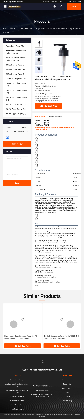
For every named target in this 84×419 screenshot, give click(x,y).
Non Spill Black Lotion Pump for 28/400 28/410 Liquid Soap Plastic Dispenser (61, 337)
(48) (16, 109)
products (12, 29)
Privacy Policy (67, 401)
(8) (15, 65)
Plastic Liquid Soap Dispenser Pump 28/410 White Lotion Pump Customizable (20, 337)
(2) (16, 52)
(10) (16, 59)
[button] (38, 72)
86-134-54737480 (74, 1)
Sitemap (67, 396)
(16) (16, 105)
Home (5, 29)
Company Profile (67, 380)
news (67, 392)
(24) (16, 79)
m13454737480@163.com (52, 1)
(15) (15, 46)
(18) (16, 114)
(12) (16, 91)
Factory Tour (67, 384)
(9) (15, 74)
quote (74, 6)
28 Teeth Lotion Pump (25, 29)
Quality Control (67, 388)
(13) (15, 69)
